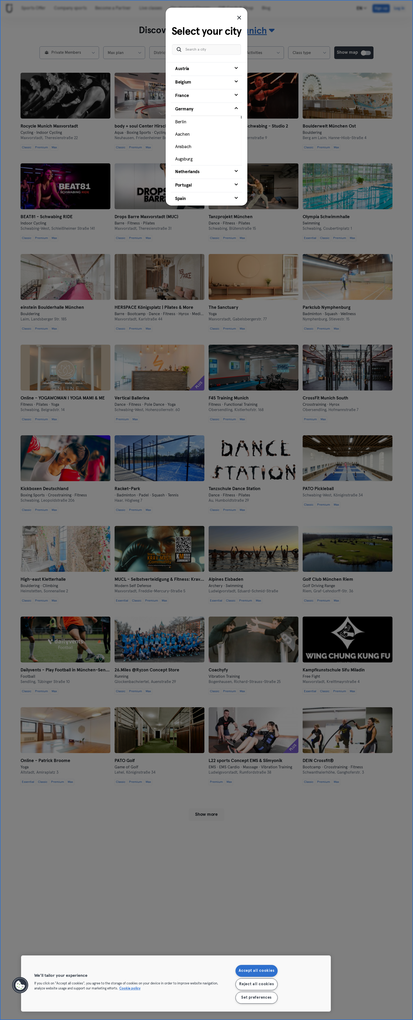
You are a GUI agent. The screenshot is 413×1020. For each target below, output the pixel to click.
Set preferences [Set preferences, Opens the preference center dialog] (256, 997)
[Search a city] (206, 49)
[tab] (206, 68)
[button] (20, 985)
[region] (176, 983)
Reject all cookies (256, 984)
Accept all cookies (256, 971)
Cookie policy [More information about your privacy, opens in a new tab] (129, 988)
